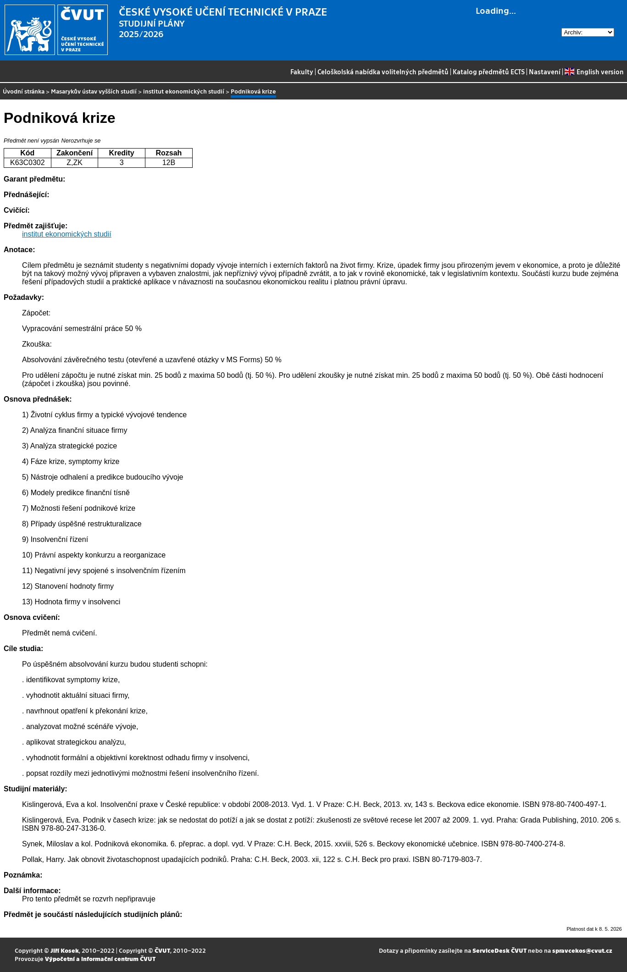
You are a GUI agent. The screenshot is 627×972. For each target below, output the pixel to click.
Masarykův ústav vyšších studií (94, 91)
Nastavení (544, 71)
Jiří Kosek (64, 950)
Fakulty (301, 71)
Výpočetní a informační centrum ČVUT (100, 958)
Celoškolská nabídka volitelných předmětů (383, 71)
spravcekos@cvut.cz (582, 950)
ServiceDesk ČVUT (499, 950)
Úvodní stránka (23, 91)
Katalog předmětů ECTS (489, 71)
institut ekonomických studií (183, 91)
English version (594, 71)
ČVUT (162, 950)
